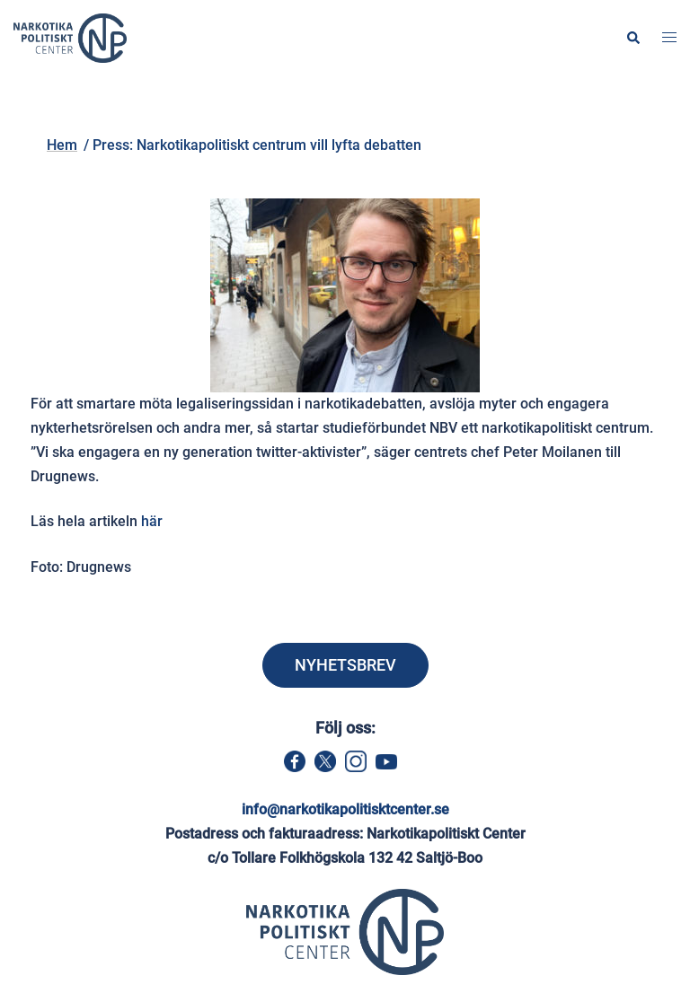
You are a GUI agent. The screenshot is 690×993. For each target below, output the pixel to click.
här (152, 521)
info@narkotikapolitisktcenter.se (345, 809)
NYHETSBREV (345, 664)
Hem (167, 113)
